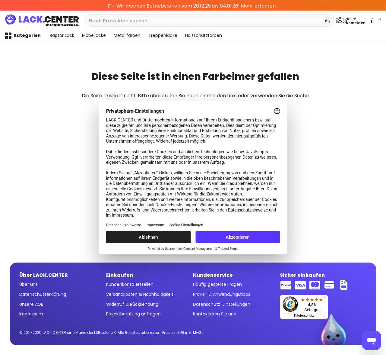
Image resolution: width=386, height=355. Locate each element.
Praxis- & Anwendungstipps (221, 294)
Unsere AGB (31, 304)
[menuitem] (350, 21)
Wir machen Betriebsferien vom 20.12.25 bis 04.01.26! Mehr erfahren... (193, 5)
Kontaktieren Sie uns (214, 314)
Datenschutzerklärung (42, 294)
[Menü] (324, 298)
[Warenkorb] (375, 21)
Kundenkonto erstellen (129, 284)
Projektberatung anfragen (133, 314)
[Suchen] (327, 21)
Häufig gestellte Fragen (217, 284)
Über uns (28, 284)
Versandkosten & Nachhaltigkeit (139, 294)
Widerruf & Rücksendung (132, 304)
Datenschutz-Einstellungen (221, 304)
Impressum (31, 314)
